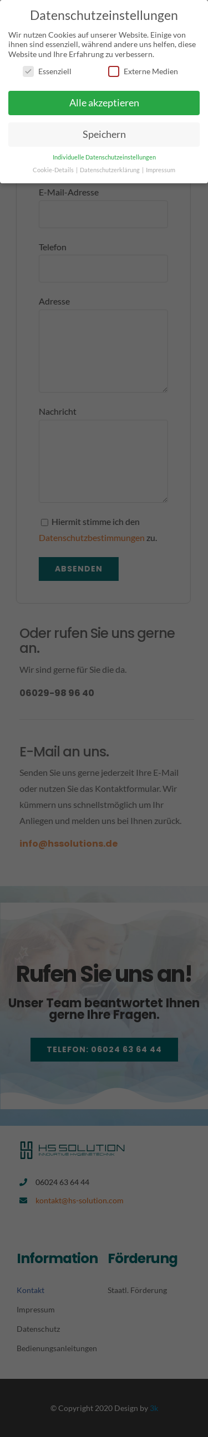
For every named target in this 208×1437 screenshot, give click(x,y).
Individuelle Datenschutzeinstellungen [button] (104, 157)
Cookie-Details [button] (54, 170)
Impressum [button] (160, 170)
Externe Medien (143, 71)
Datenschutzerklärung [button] (110, 170)
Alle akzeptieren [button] (104, 103)
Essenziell (47, 71)
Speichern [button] (104, 134)
